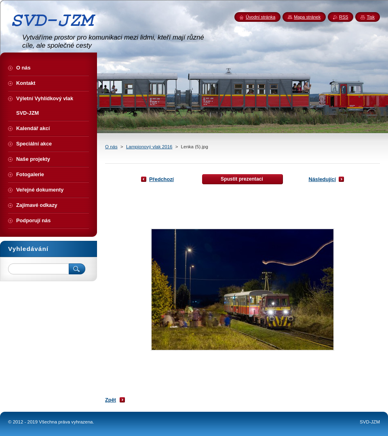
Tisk (371, 17)
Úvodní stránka (260, 17)
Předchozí (161, 179)
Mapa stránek (307, 17)
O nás (111, 146)
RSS (343, 17)
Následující (322, 179)
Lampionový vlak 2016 (149, 146)
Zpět (110, 400)
